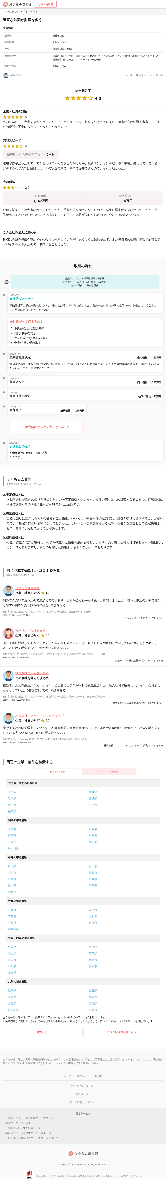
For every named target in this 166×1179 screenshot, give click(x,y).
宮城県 (93, 798)
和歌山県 (13, 929)
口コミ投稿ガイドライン (121, 1032)
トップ (67, 1076)
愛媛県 (93, 966)
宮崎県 (93, 1003)
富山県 (93, 866)
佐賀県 (93, 990)
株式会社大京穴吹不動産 (32, 673)
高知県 (12, 972)
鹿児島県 (13, 1009)
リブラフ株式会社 (27, 588)
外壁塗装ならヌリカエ (18, 1123)
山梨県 (12, 879)
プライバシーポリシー (83, 1086)
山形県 (93, 805)
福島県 (12, 811)
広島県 (93, 953)
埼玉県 (93, 835)
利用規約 (98, 1076)
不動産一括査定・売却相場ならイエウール (29, 1118)
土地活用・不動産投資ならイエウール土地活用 (32, 1138)
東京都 (93, 842)
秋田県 (12, 805)
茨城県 (12, 829)
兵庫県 (12, 922)
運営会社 (82, 1076)
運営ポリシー (44, 1032)
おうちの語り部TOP (13, 11)
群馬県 (12, 835)
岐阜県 (12, 885)
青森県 (93, 792)
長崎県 (12, 997)
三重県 (12, 910)
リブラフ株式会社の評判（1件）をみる (142, 618)
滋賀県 (93, 910)
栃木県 (93, 829)
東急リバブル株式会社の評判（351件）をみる (139, 660)
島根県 (93, 947)
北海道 (12, 792)
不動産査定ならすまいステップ (23, 1128)
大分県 (12, 1003)
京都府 (12, 916)
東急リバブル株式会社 (30, 630)
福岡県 (12, 990)
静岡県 (93, 885)
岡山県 (12, 953)
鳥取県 (12, 947)
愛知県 (12, 892)
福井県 (93, 872)
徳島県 (93, 959)
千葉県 (12, 842)
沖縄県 (93, 1009)
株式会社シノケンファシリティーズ (39, 716)
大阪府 (93, 916)
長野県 (93, 879)
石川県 (12, 872)
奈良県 (93, 922)
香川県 (12, 966)
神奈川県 (13, 848)
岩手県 (12, 798)
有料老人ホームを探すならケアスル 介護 (28, 1133)
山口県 (12, 959)
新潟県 (12, 866)
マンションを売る (109, 771)
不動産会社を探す (56, 772)
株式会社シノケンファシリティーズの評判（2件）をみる (133, 745)
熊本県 (93, 997)
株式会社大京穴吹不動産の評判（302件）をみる (138, 703)
